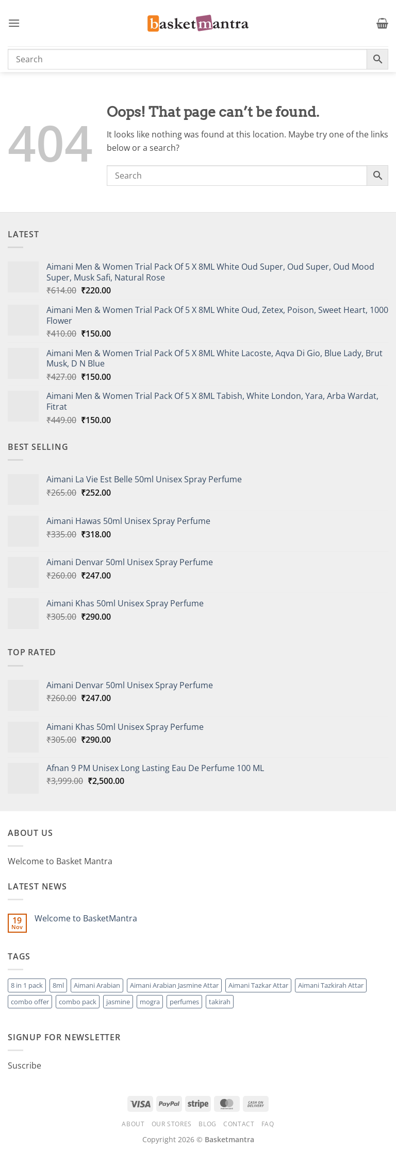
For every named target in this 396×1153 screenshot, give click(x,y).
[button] (14, 23)
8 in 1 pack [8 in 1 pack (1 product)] (27, 985)
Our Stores (172, 1124)
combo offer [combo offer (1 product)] (30, 1001)
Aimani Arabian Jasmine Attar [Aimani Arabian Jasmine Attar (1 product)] (174, 985)
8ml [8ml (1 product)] (58, 985)
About (133, 1124)
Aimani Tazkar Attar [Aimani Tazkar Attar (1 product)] (258, 985)
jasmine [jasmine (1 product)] (118, 1001)
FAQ (267, 1124)
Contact (238, 1124)
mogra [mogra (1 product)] (150, 1001)
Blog (207, 1124)
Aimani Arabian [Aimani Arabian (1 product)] (97, 985)
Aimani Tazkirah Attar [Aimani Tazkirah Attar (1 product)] (331, 985)
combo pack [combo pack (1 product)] (77, 1001)
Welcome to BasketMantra (86, 918)
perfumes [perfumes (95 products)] (184, 1001)
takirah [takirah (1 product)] (219, 1001)
